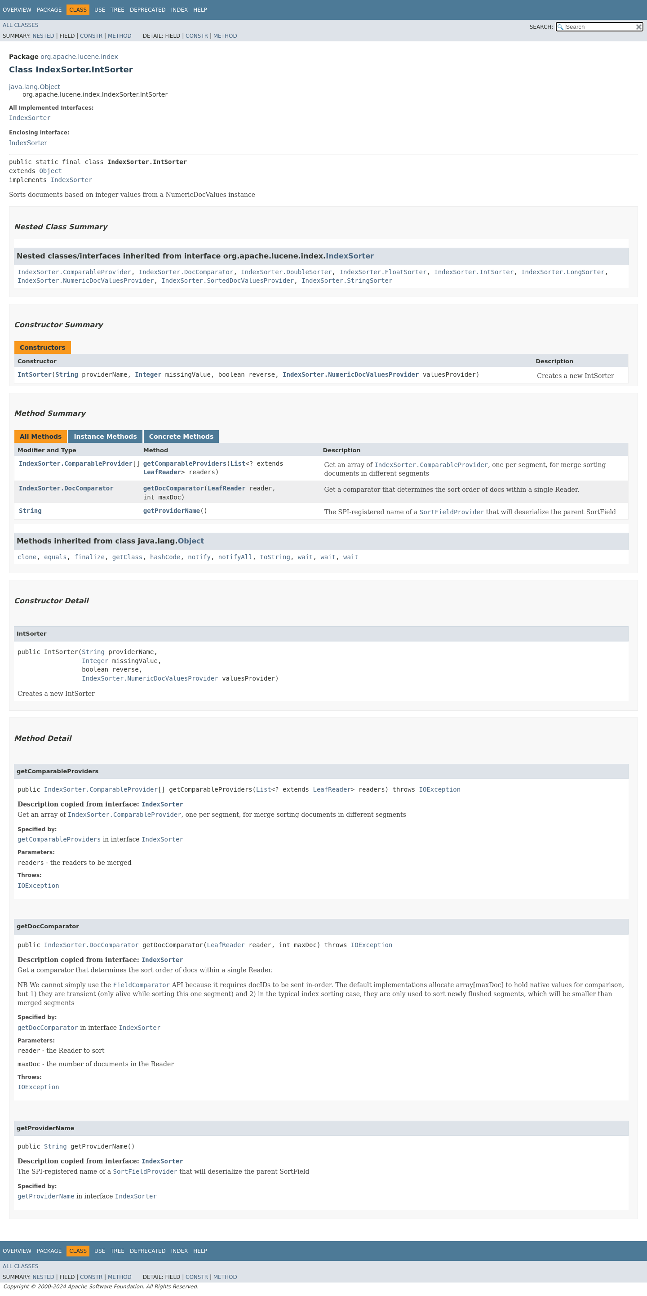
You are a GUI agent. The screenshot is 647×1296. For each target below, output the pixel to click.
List (238, 463)
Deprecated (148, 10)
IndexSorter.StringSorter (346, 280)
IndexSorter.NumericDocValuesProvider (86, 280)
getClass (127, 557)
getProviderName (171, 510)
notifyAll (235, 557)
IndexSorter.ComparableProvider (74, 272)
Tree (117, 10)
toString (275, 557)
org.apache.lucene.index (79, 56)
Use (99, 10)
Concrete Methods (181, 436)
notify (199, 557)
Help (200, 10)
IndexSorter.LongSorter (562, 272)
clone (27, 557)
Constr (91, 36)
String (66, 374)
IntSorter (35, 374)
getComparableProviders (184, 463)
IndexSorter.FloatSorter (382, 272)
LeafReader (162, 472)
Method (120, 36)
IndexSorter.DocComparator (186, 272)
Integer (148, 374)
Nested (43, 36)
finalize (89, 557)
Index (179, 10)
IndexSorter (30, 117)
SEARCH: (542, 27)
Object (50, 170)
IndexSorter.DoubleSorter (286, 272)
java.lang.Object (34, 86)
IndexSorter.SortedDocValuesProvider (227, 280)
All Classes (20, 25)
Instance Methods (105, 436)
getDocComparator (173, 488)
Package (49, 10)
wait (305, 557)
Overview (17, 10)
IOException (440, 789)
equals (55, 557)
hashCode (165, 557)
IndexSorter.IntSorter (474, 272)
